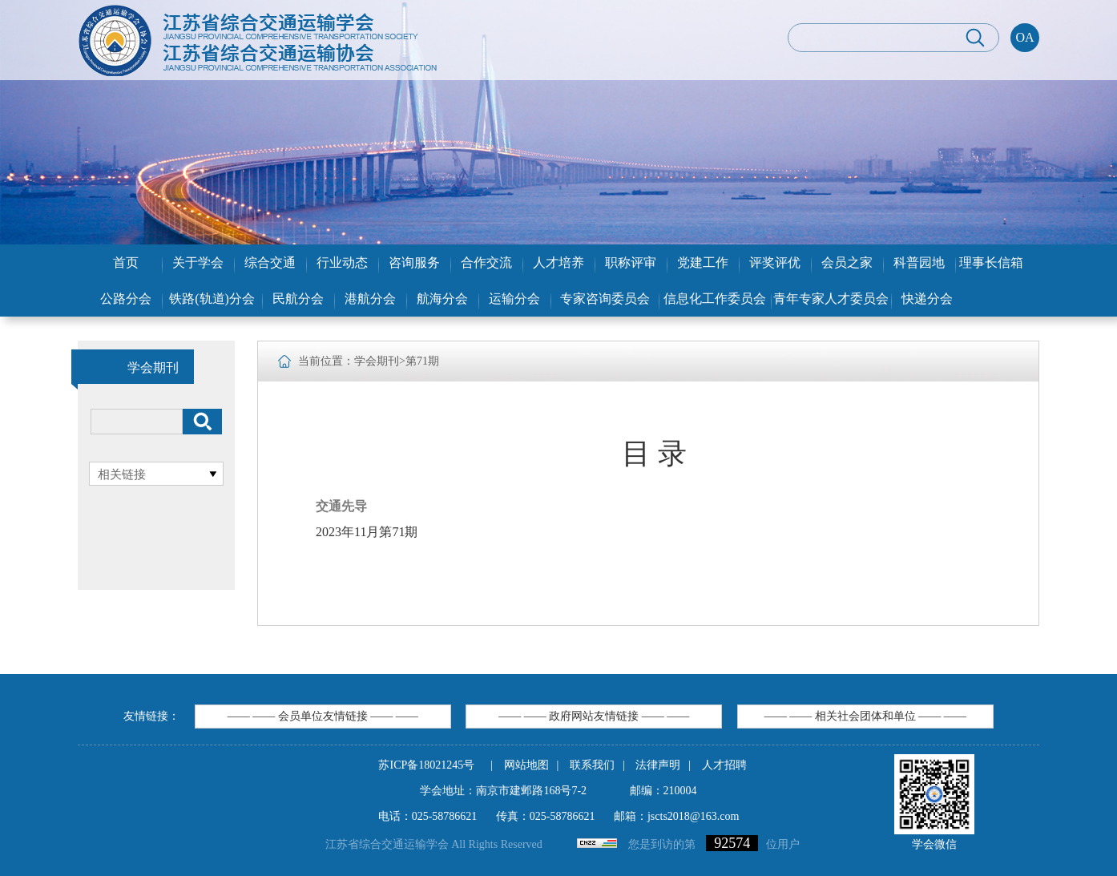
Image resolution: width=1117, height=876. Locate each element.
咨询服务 (414, 262)
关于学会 (198, 262)
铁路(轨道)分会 (212, 298)
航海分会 (442, 298)
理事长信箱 (991, 262)
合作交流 (486, 262)
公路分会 (125, 298)
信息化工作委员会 (714, 298)
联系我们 (592, 765)
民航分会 (298, 298)
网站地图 (526, 765)
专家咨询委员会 (605, 298)
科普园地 (919, 262)
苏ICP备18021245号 (426, 765)
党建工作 (702, 262)
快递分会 (927, 298)
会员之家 (847, 262)
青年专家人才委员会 (831, 298)
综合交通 (270, 262)
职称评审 (630, 262)
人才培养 (558, 262)
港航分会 (370, 298)
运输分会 (514, 298)
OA (1024, 37)
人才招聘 (724, 765)
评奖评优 (774, 262)
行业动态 (342, 262)
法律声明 (657, 765)
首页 (126, 262)
